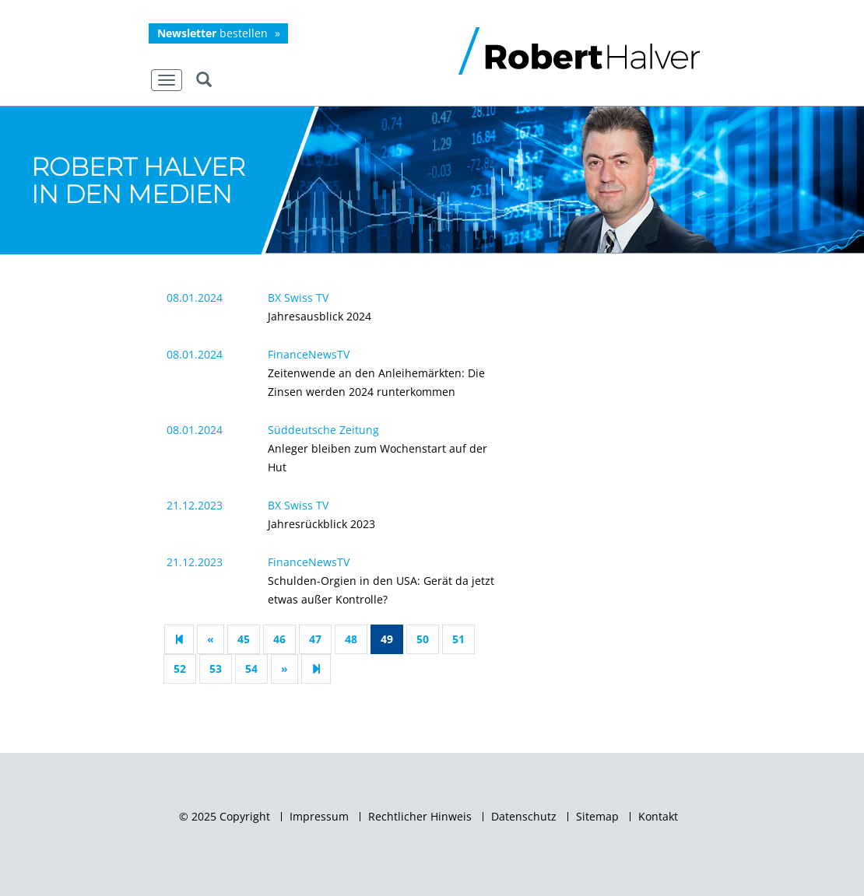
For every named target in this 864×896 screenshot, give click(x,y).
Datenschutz (524, 816)
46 (279, 639)
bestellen (212, 33)
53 (215, 668)
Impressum (319, 816)
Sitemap (597, 816)
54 (251, 668)
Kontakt (658, 816)
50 (422, 639)
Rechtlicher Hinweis (420, 816)
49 (387, 639)
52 (180, 668)
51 (458, 639)
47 (315, 639)
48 (351, 639)
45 (243, 639)
